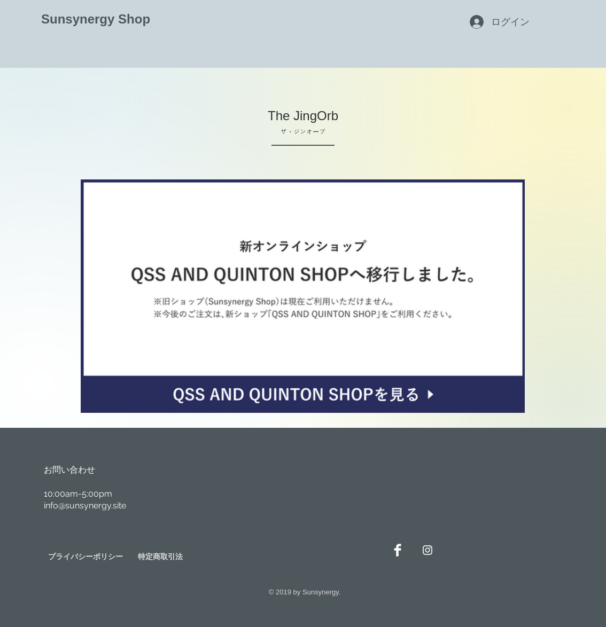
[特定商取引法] (160, 557)
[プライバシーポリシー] (85, 557)
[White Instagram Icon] (427, 550)
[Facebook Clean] (397, 550)
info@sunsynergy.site (85, 505)
